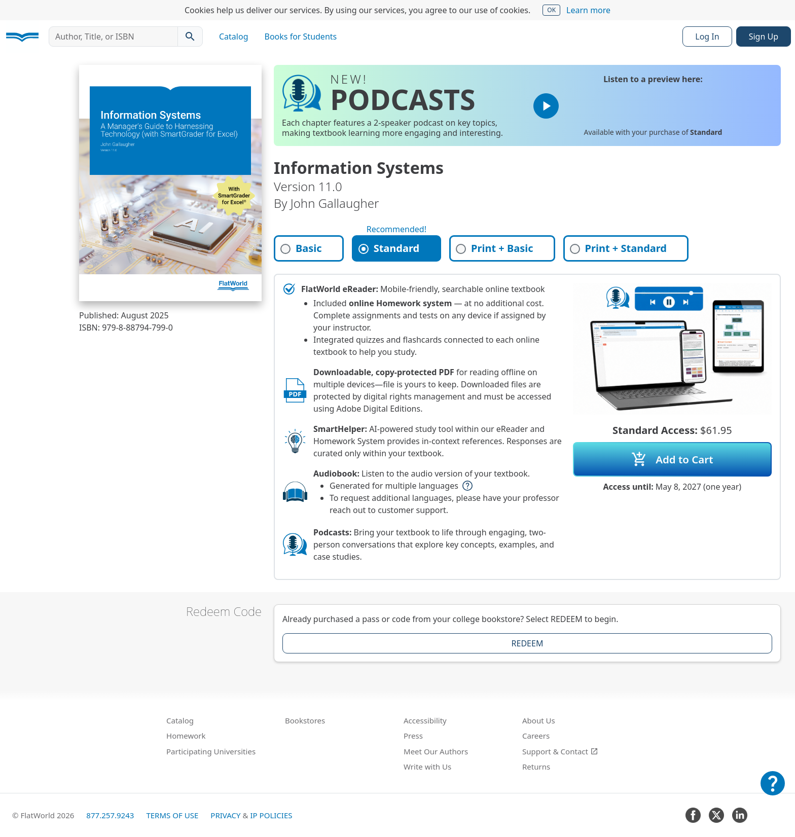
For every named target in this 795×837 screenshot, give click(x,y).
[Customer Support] (773, 790)
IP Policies (271, 815)
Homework (186, 736)
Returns (536, 766)
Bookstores (305, 720)
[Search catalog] (190, 36)
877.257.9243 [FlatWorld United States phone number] (110, 815)
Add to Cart (672, 459)
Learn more (588, 10)
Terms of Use (172, 815)
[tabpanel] (527, 427)
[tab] (309, 248)
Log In (707, 36)
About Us (538, 720)
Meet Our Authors (436, 751)
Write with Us (427, 766)
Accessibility (425, 720)
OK (551, 10)
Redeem (528, 643)
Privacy (225, 815)
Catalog (233, 36)
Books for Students (301, 36)
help (467, 486)
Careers (536, 736)
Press (413, 736)
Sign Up (763, 36)
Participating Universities (211, 751)
